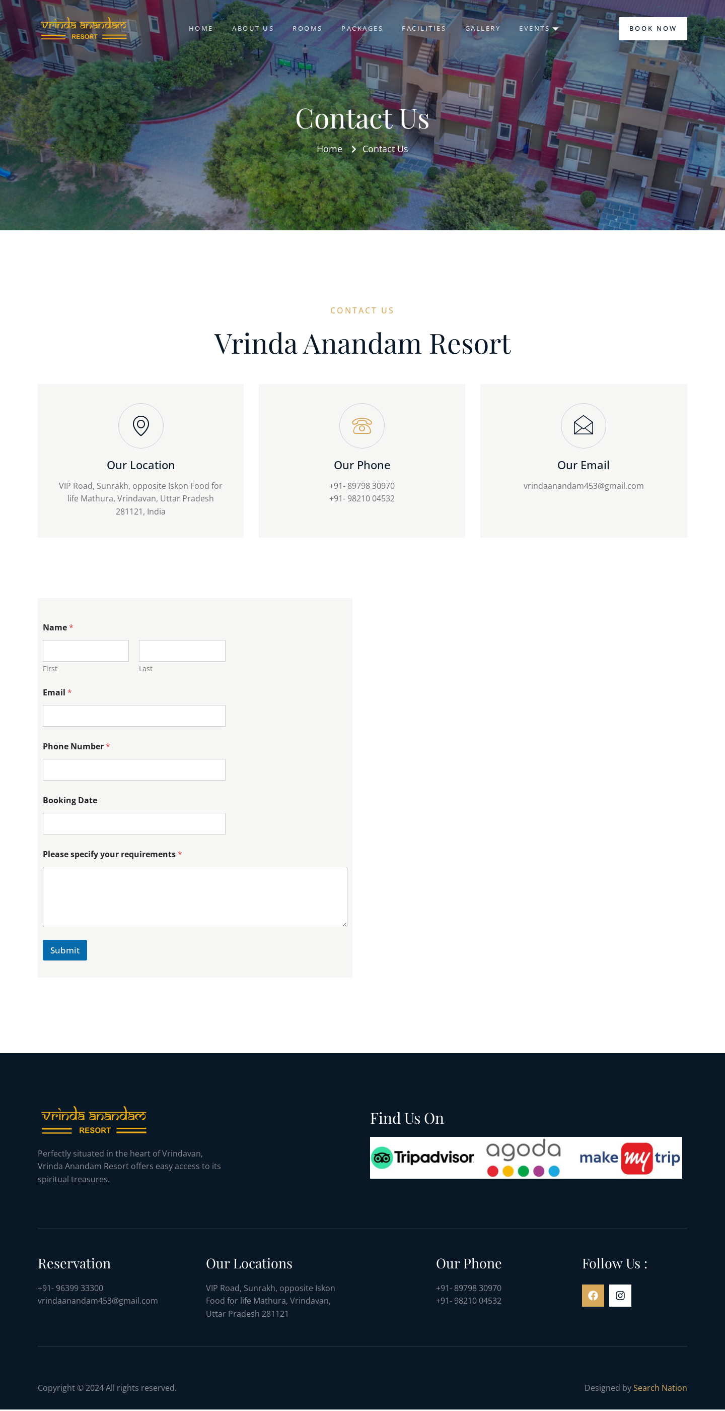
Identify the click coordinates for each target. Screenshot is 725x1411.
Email (57, 694)
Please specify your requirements (112, 856)
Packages (362, 28)
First (50, 670)
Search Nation (660, 1389)
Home (196, 28)
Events (543, 28)
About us (249, 28)
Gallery (485, 28)
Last (146, 670)
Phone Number (76, 748)
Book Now (653, 28)
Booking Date (70, 802)
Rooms (306, 28)
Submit (65, 951)
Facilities (425, 28)
